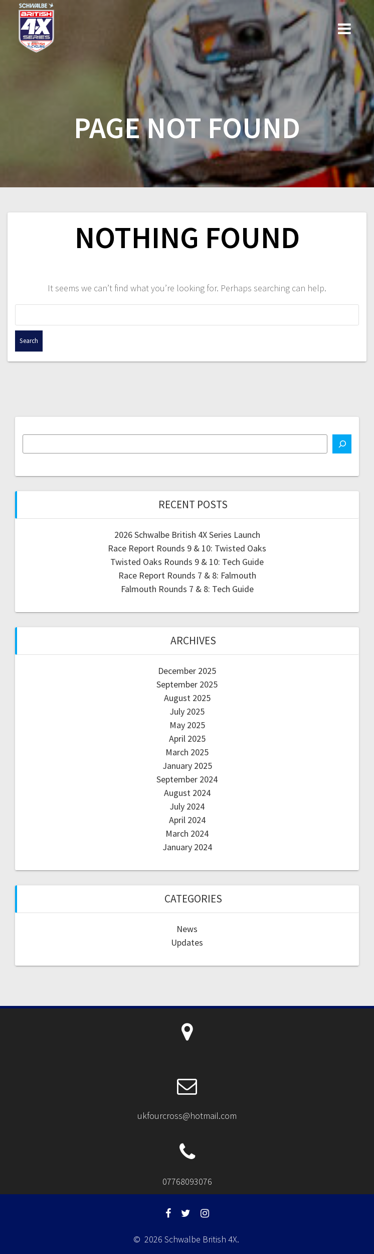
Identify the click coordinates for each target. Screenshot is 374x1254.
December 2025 (187, 670)
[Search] (341, 443)
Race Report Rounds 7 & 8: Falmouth (187, 575)
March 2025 (187, 752)
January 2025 (187, 765)
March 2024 (187, 833)
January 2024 (187, 847)
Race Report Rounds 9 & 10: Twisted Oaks (187, 548)
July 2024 (187, 806)
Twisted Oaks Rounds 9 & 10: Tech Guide (187, 561)
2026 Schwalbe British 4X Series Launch (187, 534)
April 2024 (187, 820)
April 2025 (187, 738)
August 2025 (187, 698)
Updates (187, 942)
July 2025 (187, 711)
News (187, 929)
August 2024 (187, 793)
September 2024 (187, 779)
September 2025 (187, 684)
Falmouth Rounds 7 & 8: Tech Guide (187, 589)
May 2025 (187, 725)
